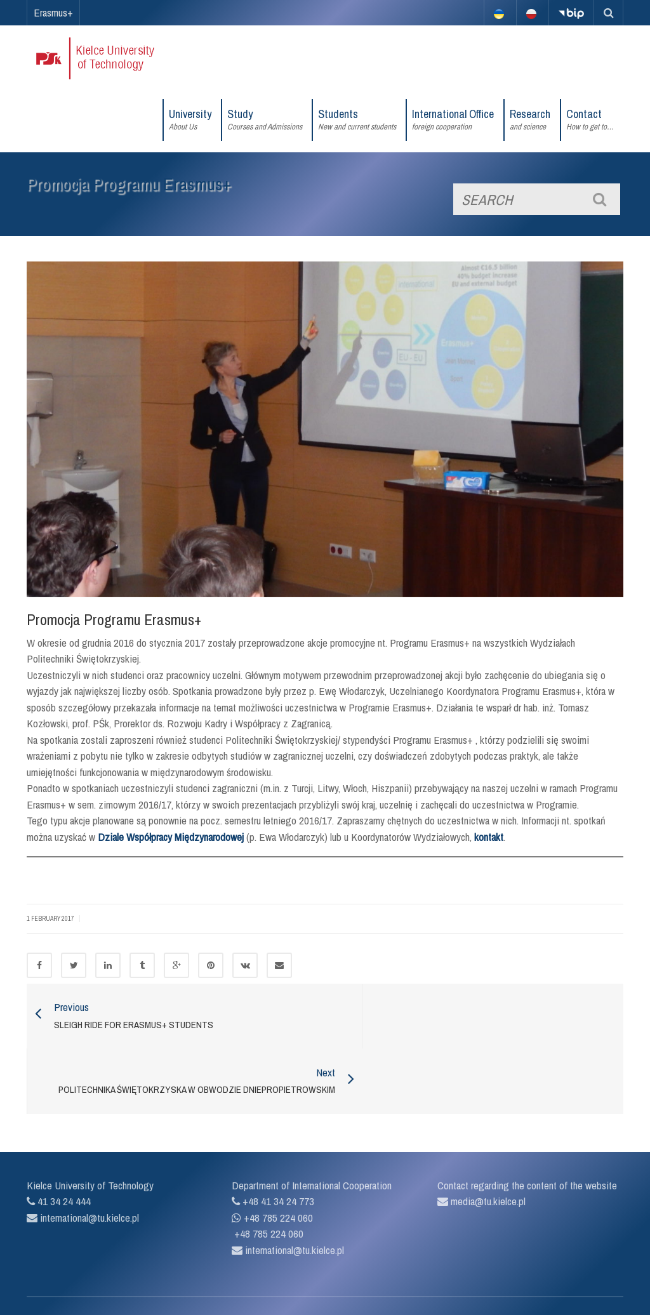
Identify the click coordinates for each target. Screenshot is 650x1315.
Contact (590, 119)
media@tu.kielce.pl (487, 1148)
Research (530, 119)
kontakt (488, 836)
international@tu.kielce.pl (88, 1165)
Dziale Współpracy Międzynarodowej (171, 836)
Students (357, 119)
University (190, 119)
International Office (453, 119)
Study (264, 119)
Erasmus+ (53, 12)
